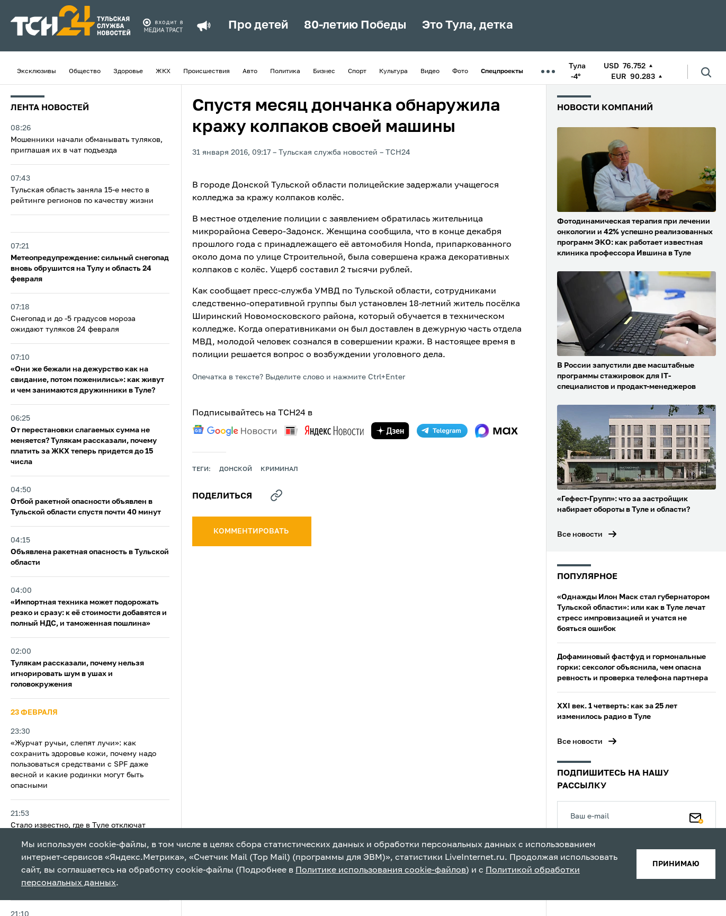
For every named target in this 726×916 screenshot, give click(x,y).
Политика (285, 71)
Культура (393, 71)
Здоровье (128, 71)
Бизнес (324, 71)
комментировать (251, 531)
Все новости (580, 534)
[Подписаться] (696, 816)
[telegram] (442, 431)
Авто (250, 71)
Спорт (357, 71)
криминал (279, 469)
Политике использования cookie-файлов (380, 870)
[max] (496, 431)
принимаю (676, 864)
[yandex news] (324, 430)
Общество (85, 71)
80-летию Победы (355, 25)
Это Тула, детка (467, 25)
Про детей (258, 25)
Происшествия (206, 71)
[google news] (234, 431)
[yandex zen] (390, 430)
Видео (430, 71)
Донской (235, 469)
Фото (460, 71)
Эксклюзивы (36, 71)
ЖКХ (163, 71)
